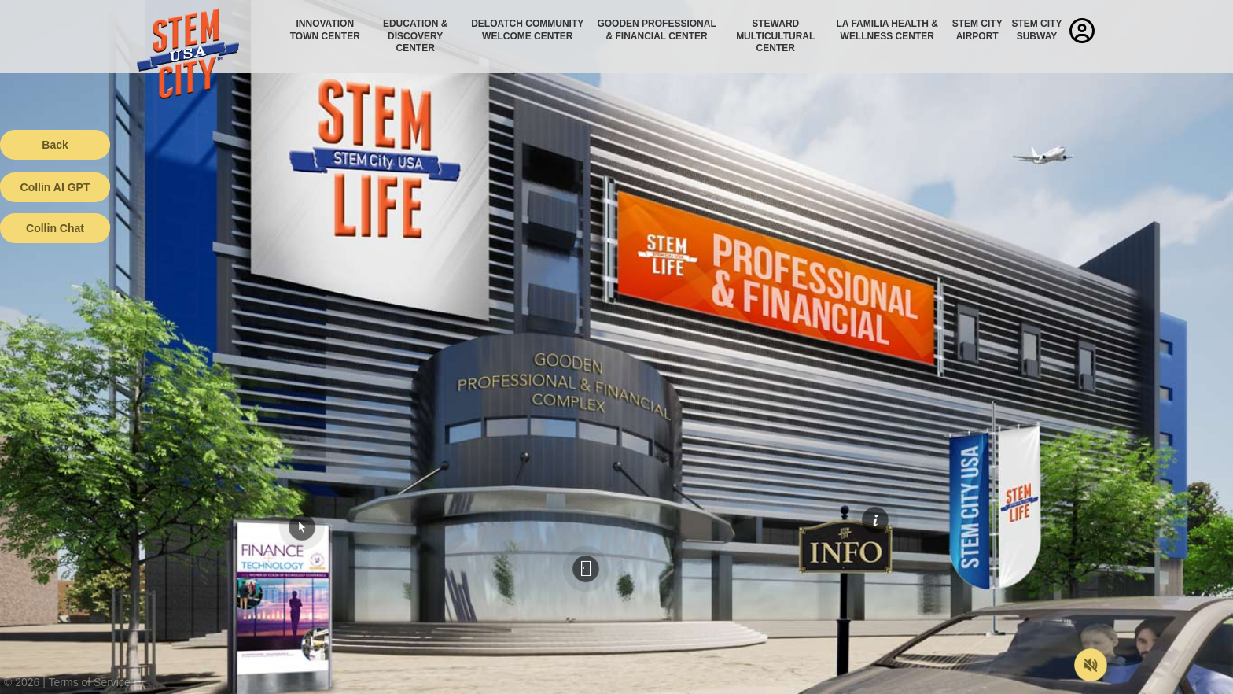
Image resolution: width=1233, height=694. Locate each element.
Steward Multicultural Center (775, 36)
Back (55, 144)
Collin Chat (55, 228)
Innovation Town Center (325, 30)
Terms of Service (90, 682)
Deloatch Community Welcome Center (527, 30)
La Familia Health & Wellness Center (888, 30)
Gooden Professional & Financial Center (656, 30)
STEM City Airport (977, 30)
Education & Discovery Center (415, 36)
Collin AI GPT (55, 187)
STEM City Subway (1036, 30)
